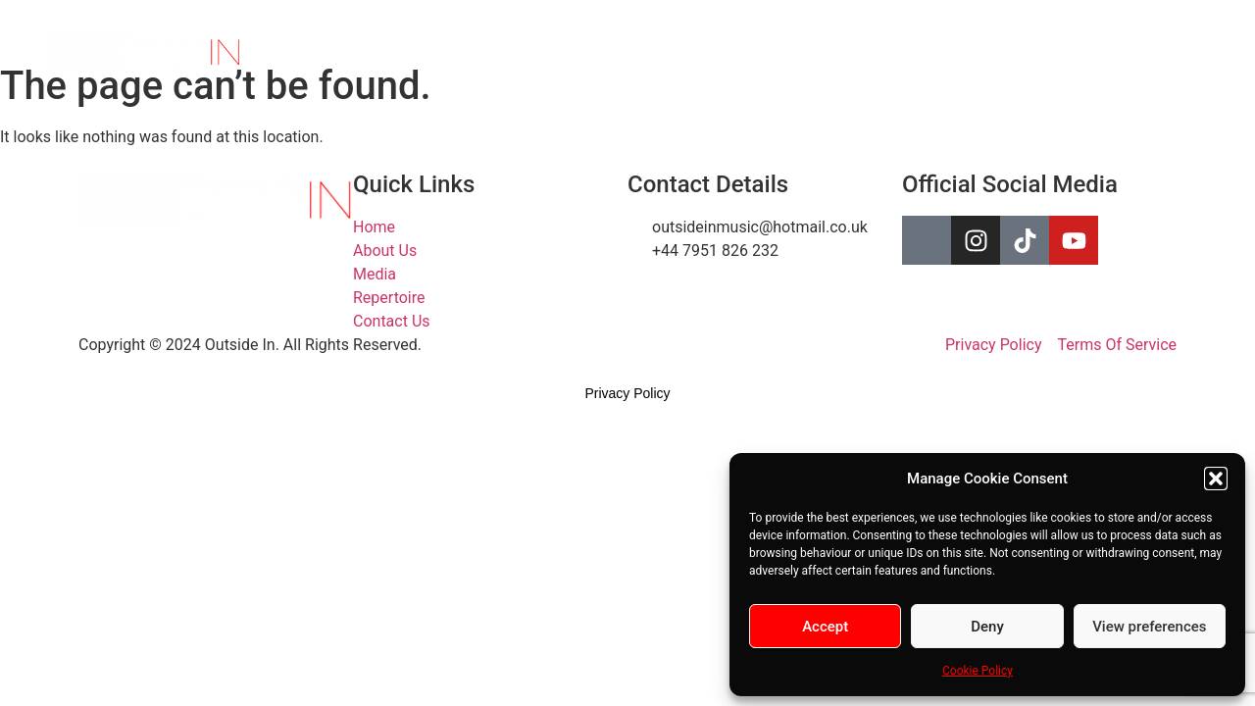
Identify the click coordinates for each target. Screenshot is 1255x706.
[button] (1216, 478)
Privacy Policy (627, 393)
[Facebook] (1045, 52)
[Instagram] (1088, 52)
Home (590, 51)
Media (756, 51)
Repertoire (842, 51)
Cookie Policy (977, 671)
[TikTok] (1131, 52)
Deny (987, 626)
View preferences (1149, 626)
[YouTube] (1174, 52)
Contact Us (946, 51)
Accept (825, 626)
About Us (673, 51)
